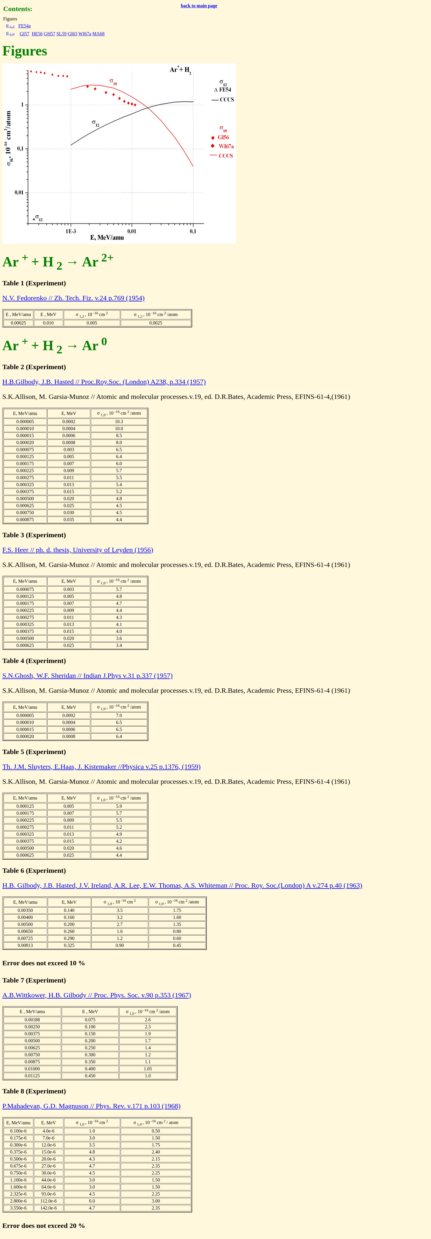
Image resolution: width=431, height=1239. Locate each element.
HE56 (37, 33)
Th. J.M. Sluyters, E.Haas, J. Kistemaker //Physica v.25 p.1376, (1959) (101, 766)
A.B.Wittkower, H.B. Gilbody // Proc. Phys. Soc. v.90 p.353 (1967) (96, 995)
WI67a (85, 33)
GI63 (72, 33)
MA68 (98, 33)
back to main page (199, 5)
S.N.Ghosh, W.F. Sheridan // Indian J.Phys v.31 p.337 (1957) (87, 675)
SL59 (61, 33)
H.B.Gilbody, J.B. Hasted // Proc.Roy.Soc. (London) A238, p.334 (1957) (104, 381)
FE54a (24, 25)
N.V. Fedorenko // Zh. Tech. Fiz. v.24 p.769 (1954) (73, 298)
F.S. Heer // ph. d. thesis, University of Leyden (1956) (77, 550)
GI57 (24, 33)
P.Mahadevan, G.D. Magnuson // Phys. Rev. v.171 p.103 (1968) (91, 1106)
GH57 (49, 33)
